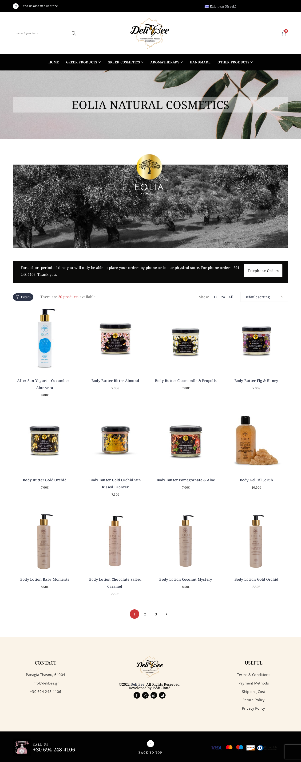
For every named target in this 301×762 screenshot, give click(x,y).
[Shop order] (264, 295)
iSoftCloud (161, 685)
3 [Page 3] (156, 611)
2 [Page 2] (145, 611)
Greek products (81, 62)
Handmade (200, 62)
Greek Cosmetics (124, 62)
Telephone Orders (263, 270)
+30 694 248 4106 (55, 746)
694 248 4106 (31, 274)
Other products (233, 62)
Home (53, 62)
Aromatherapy (164, 62)
